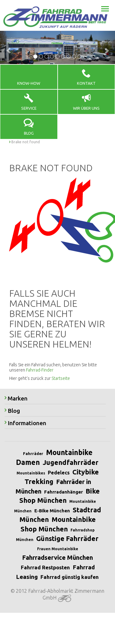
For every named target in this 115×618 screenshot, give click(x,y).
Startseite (61, 378)
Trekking (39, 481)
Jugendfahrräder (70, 462)
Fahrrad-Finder (39, 370)
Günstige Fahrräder (67, 538)
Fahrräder (33, 453)
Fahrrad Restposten (45, 567)
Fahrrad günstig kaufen (69, 577)
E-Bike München (52, 510)
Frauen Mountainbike (57, 549)
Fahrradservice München (57, 557)
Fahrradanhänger (63, 491)
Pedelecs (59, 472)
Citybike (85, 472)
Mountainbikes (31, 473)
